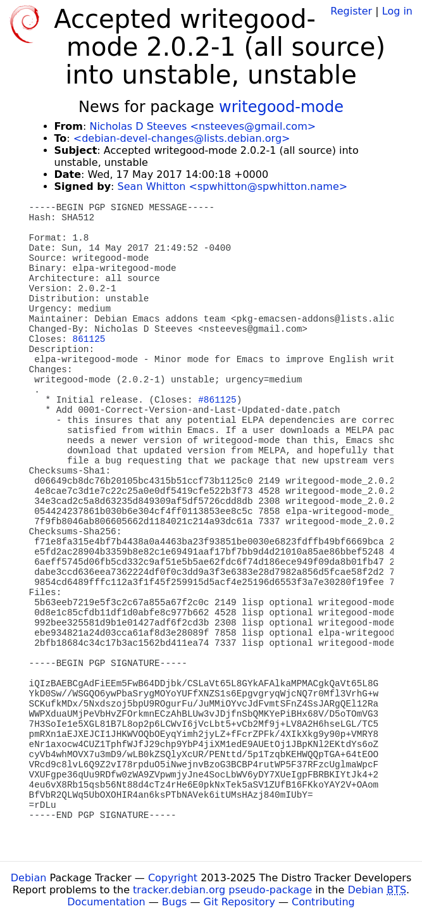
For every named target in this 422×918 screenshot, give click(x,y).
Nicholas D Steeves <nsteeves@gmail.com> (202, 126)
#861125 (217, 400)
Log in (397, 11)
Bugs (174, 902)
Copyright (172, 878)
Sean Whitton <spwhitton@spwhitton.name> (233, 186)
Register (351, 11)
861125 (89, 339)
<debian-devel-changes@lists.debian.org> (181, 138)
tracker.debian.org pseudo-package (222, 890)
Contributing (323, 902)
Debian (29, 878)
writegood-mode (281, 107)
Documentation (106, 902)
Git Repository (239, 902)
